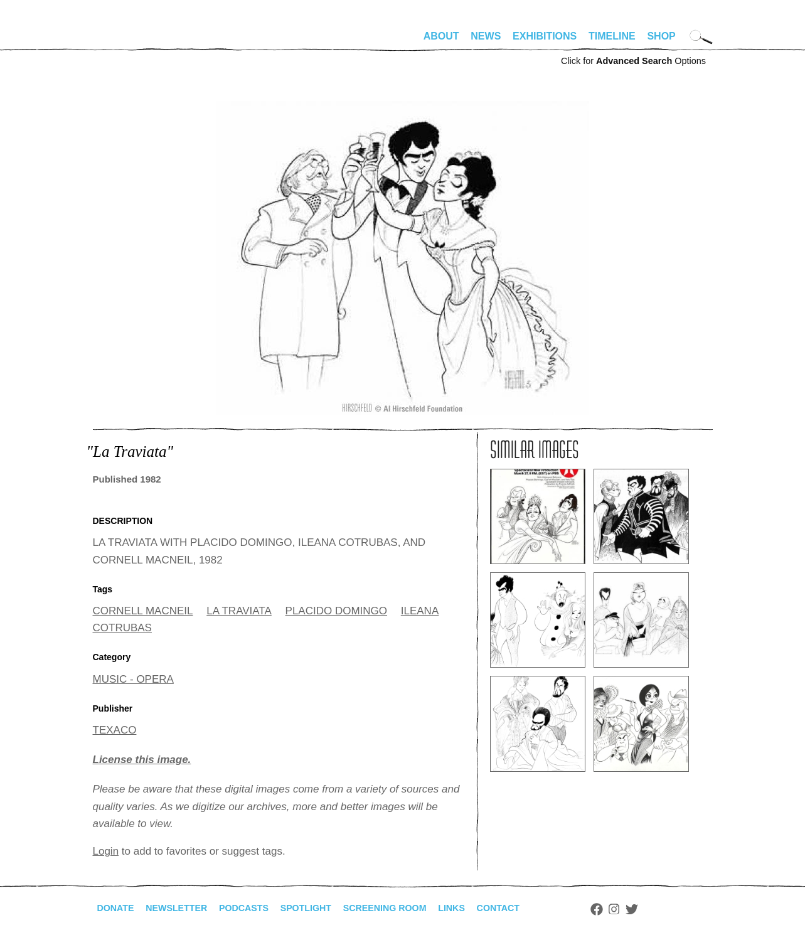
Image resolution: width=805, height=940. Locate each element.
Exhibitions (545, 36)
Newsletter (185, 908)
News (486, 36)
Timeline (612, 36)
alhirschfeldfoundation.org (130, 41)
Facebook (640, 909)
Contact (539, 908)
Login (106, 851)
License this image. (142, 760)
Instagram (658, 909)
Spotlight (327, 908)
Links (489, 908)
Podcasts (259, 908)
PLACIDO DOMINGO (336, 611)
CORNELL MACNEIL (143, 611)
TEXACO (115, 730)
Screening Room (415, 908)
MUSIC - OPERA (133, 679)
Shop (661, 36)
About (441, 36)
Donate (118, 908)
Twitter (675, 909)
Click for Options (633, 61)
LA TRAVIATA (239, 611)
